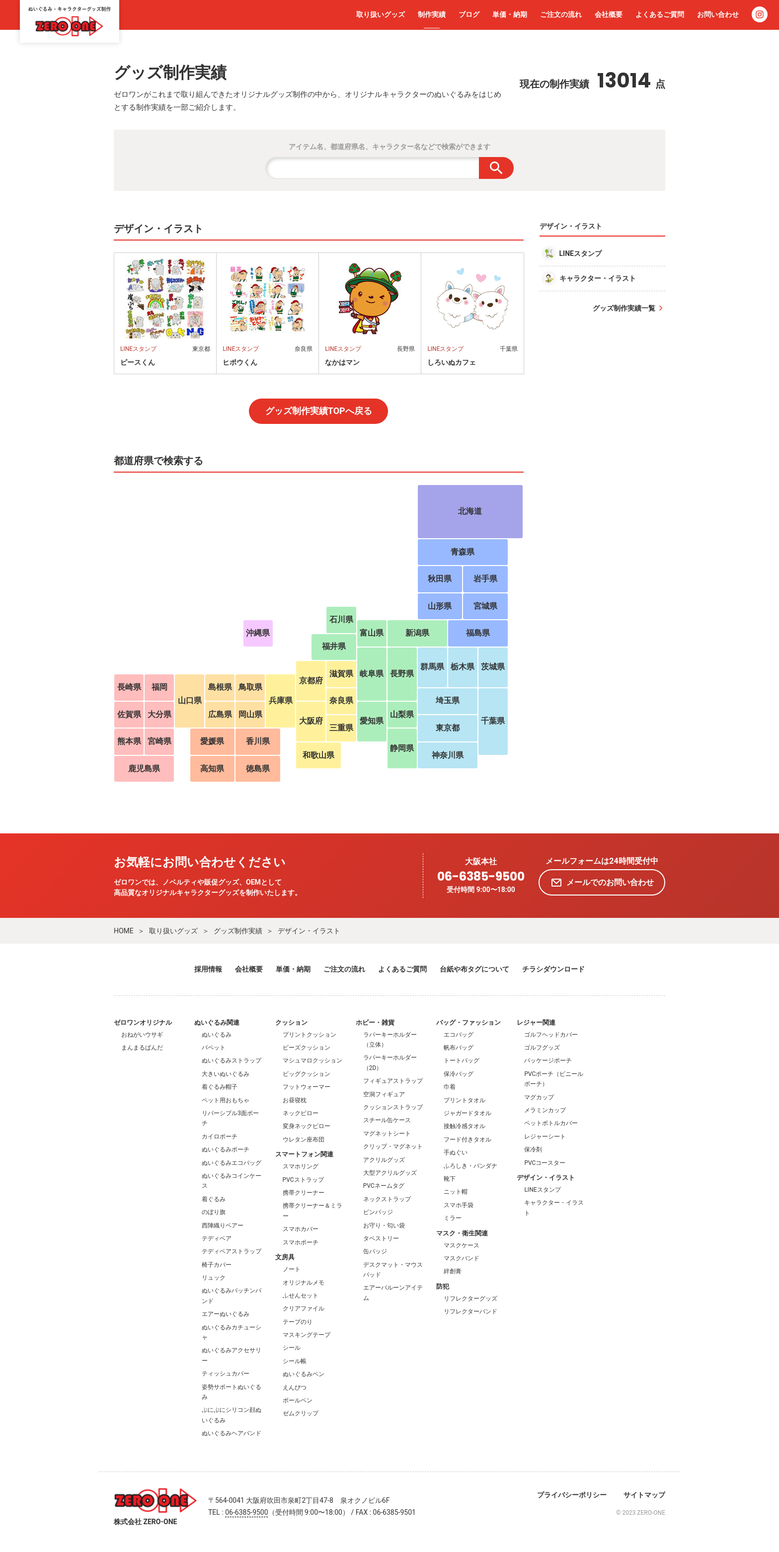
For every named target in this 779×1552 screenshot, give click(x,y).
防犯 (442, 1286)
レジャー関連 (536, 1022)
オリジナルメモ (303, 1282)
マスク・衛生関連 (462, 1233)
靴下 (450, 1178)
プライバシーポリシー (572, 1495)
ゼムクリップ (300, 1413)
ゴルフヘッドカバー (551, 1034)
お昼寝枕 (295, 1100)
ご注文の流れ (561, 14)
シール (292, 1347)
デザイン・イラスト (309, 931)
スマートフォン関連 (304, 1154)
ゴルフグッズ (542, 1047)
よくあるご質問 (659, 14)
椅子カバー (217, 1264)
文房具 (285, 1257)
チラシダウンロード (553, 969)
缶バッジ (375, 1251)
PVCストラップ (303, 1179)
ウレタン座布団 (303, 1139)
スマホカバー (300, 1228)
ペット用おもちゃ (225, 1100)
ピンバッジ (378, 1212)
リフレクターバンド (470, 1311)
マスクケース (461, 1245)
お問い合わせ (718, 14)
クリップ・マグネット (393, 1146)
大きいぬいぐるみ (225, 1073)
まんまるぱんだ (142, 1047)
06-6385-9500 (481, 877)
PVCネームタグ (383, 1185)
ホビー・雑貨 (375, 1022)
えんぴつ (295, 1387)
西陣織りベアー (222, 1225)
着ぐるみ (214, 1199)
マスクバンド (461, 1258)
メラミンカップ (545, 1110)
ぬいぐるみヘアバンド (231, 1433)
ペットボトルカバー (551, 1123)
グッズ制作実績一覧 (624, 308)
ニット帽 (455, 1191)
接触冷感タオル (464, 1126)
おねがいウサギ (142, 1034)
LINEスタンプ (542, 1189)
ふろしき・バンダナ (470, 1165)
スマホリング (300, 1166)
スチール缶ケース (387, 1120)
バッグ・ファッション (468, 1022)
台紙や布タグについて (474, 969)
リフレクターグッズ (470, 1298)
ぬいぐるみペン (303, 1374)
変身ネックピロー (306, 1126)
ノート (292, 1269)
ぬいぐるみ (217, 1034)
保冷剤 (533, 1149)
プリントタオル (464, 1100)
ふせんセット (300, 1295)
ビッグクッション (306, 1073)
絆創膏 (453, 1271)
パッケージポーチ (548, 1060)
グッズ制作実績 (238, 931)
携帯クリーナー (303, 1192)
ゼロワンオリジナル (143, 1022)
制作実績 (432, 14)
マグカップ (539, 1097)
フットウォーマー (306, 1086)
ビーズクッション (306, 1047)
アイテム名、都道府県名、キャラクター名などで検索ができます (389, 147)
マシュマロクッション (312, 1060)
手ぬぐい (455, 1152)
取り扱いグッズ (380, 14)
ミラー (453, 1218)
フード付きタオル (467, 1139)
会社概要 (609, 14)
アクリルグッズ (384, 1159)
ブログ (469, 14)
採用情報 (208, 969)
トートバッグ (461, 1060)
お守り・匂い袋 (384, 1225)
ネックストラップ (387, 1199)
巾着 (450, 1086)
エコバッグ (458, 1034)
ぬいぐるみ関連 (216, 1022)
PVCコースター (544, 1162)
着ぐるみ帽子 (219, 1086)
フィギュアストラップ (393, 1080)
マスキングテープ (306, 1334)
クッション (291, 1022)
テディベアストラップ (231, 1251)
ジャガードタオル (467, 1113)
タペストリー (381, 1238)
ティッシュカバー (225, 1373)
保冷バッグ (458, 1073)
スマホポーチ (300, 1242)
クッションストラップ (393, 1107)
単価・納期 (509, 14)
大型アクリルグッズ (390, 1172)
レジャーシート (545, 1136)
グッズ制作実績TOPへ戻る (318, 411)
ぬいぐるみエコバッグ (231, 1162)
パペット (214, 1047)
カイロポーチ (219, 1136)
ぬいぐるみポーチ (225, 1149)
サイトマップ (644, 1495)
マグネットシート (387, 1133)
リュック (214, 1277)
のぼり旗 (214, 1212)
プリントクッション (309, 1034)
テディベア (217, 1238)
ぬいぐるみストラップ (231, 1060)
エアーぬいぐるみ (225, 1313)
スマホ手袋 (458, 1205)
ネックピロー (300, 1113)
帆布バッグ (458, 1047)
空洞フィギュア (384, 1094)
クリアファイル (303, 1308)
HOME (124, 931)
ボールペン (297, 1400)
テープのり (297, 1321)
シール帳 (295, 1361)
